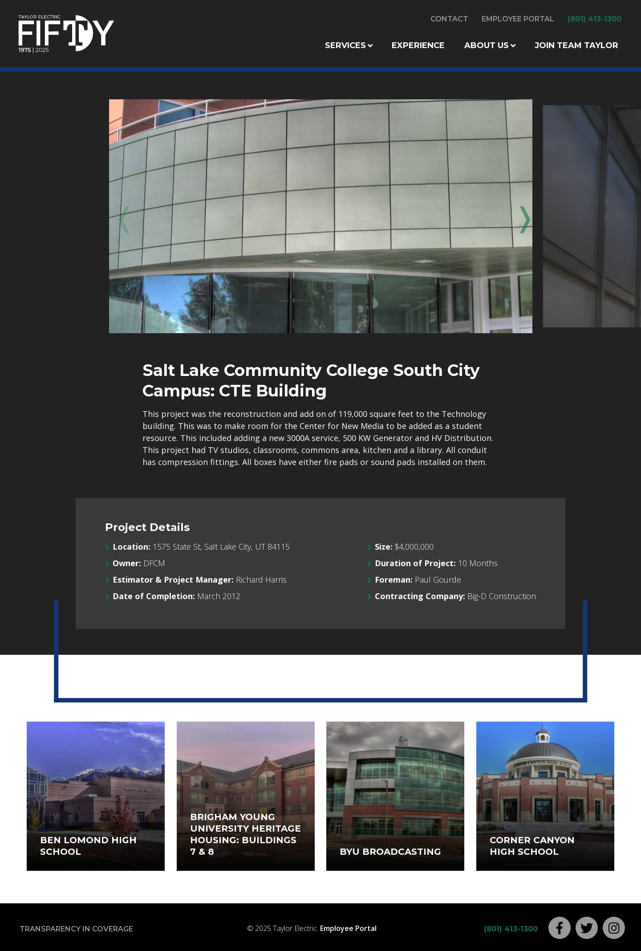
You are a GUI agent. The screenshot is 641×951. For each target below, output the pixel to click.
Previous (122, 217)
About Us (486, 45)
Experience (418, 45)
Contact (449, 19)
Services (345, 45)
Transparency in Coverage (76, 929)
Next (518, 217)
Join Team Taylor (576, 45)
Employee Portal (518, 19)
